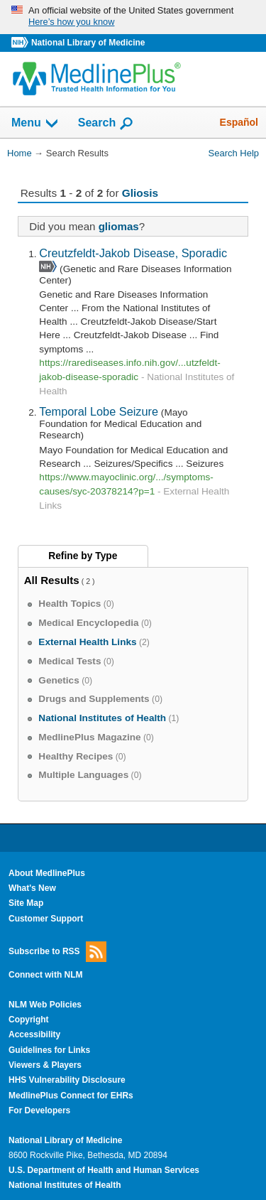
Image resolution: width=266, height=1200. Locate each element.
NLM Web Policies (45, 1005)
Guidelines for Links (49, 1050)
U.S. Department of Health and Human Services (104, 1170)
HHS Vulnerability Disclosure (67, 1080)
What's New (32, 888)
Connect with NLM (46, 975)
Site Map (26, 903)
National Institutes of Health (65, 1185)
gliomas (119, 226)
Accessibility (34, 1034)
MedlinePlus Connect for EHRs (71, 1096)
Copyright (29, 1020)
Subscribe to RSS (57, 951)
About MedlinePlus (47, 873)
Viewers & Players (45, 1065)
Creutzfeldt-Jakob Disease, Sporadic (133, 253)
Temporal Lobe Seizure (98, 411)
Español (239, 122)
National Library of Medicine (88, 43)
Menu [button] (35, 123)
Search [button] (106, 123)
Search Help (234, 153)
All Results (51, 580)
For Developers (39, 1110)
